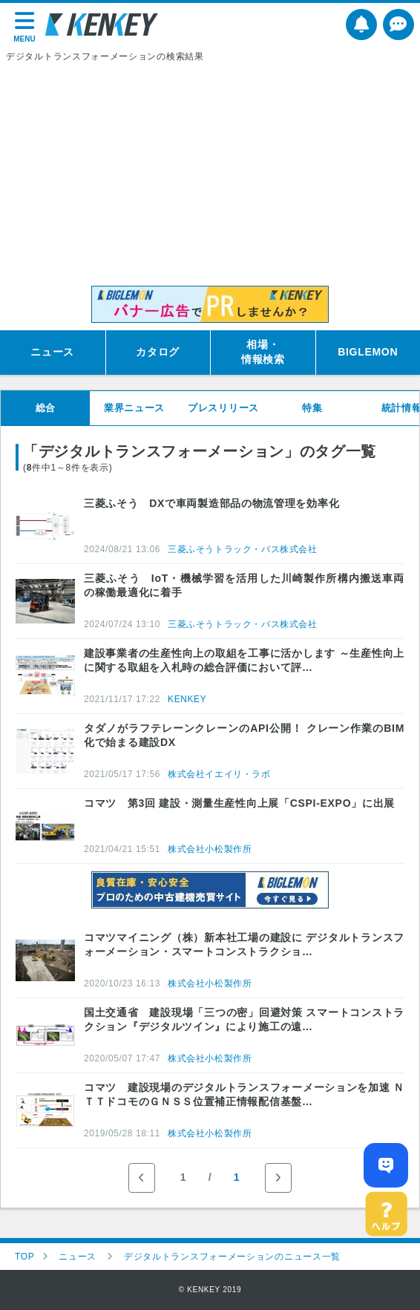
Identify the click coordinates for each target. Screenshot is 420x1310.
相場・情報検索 (263, 351)
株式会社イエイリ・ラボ (219, 774)
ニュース (52, 352)
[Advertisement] (210, 174)
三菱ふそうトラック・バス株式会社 (243, 549)
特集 (312, 407)
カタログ (158, 352)
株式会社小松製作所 (210, 849)
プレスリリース (223, 407)
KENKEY (187, 699)
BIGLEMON (368, 352)
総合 (46, 407)
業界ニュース (134, 407)
